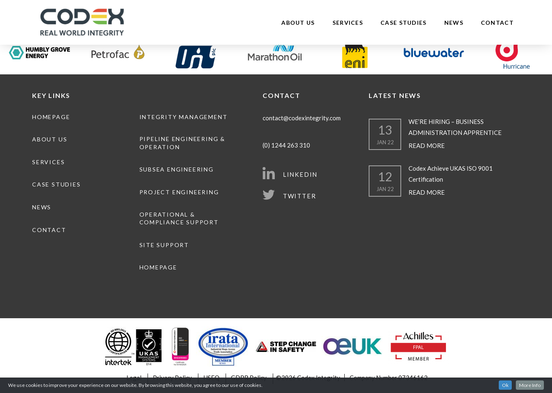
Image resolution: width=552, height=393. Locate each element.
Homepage (51, 116)
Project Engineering (179, 192)
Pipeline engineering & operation (182, 142)
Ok (505, 386)
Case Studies (403, 22)
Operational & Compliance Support (179, 218)
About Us (298, 22)
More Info (530, 386)
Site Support (164, 244)
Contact (497, 22)
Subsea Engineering (176, 169)
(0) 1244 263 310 (286, 145)
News (453, 22)
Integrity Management (183, 116)
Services (348, 22)
